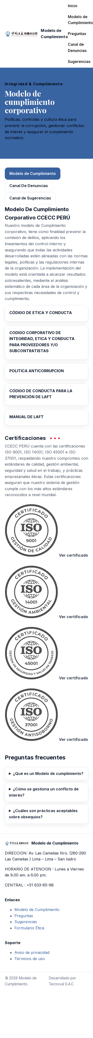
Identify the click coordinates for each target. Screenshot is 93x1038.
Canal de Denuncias (77, 47)
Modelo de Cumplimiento (80, 19)
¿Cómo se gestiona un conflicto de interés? (44, 792)
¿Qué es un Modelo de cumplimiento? (48, 773)
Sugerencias (79, 61)
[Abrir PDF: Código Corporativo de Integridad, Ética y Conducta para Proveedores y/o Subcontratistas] (46, 342)
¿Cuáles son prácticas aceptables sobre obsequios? (43, 813)
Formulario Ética (29, 928)
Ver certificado (73, 555)
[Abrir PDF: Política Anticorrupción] (46, 371)
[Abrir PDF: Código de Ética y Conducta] (46, 313)
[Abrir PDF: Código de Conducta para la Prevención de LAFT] (46, 394)
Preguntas (77, 33)
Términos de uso (29, 958)
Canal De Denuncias (28, 185)
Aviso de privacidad (31, 952)
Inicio (72, 5)
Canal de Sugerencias (30, 198)
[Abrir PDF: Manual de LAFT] (46, 417)
